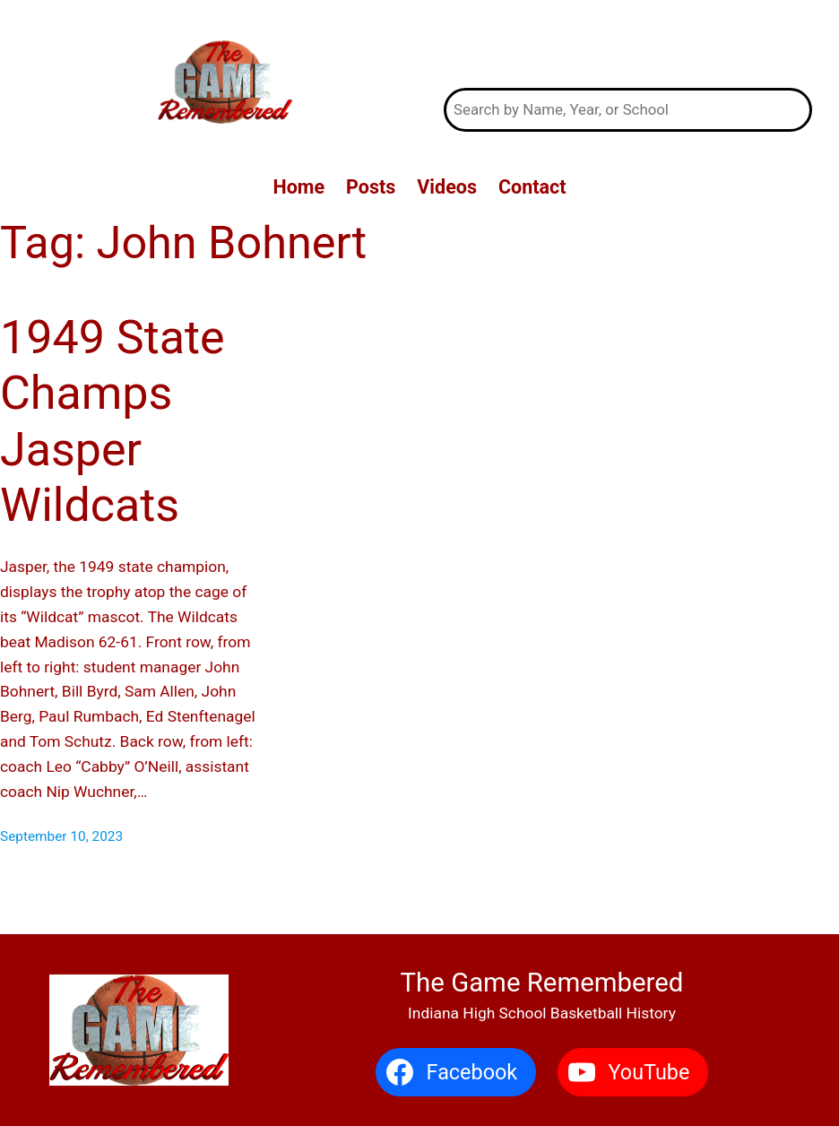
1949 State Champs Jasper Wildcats (112, 421)
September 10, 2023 (61, 836)
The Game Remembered (628, 45)
